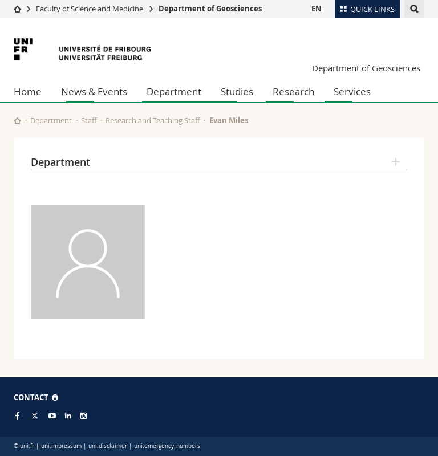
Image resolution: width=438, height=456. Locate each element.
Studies (237, 91)
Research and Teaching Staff (153, 120)
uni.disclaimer (107, 446)
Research (293, 91)
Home (28, 91)
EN (316, 8)
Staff (88, 120)
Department (174, 91)
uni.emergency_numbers (167, 446)
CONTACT (36, 397)
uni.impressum (61, 446)
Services (352, 91)
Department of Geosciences (210, 8)
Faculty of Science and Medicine (89, 8)
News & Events (94, 91)
